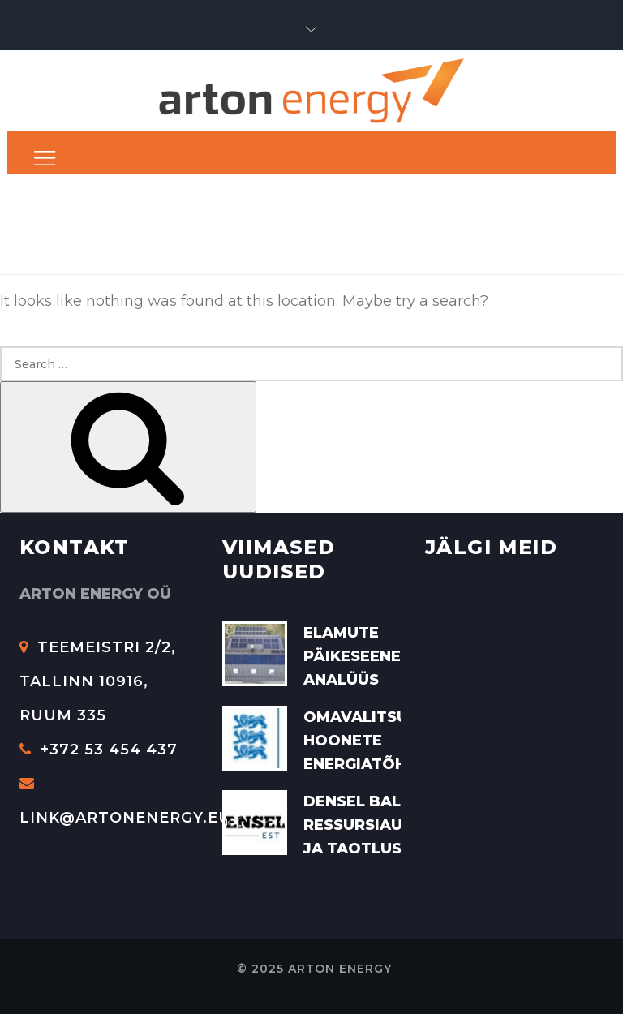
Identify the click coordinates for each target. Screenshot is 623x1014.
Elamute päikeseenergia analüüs (371, 656)
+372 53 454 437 (98, 749)
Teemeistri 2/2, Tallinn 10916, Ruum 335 (97, 681)
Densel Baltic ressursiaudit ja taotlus (366, 825)
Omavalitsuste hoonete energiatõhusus (376, 740)
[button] (311, 30)
